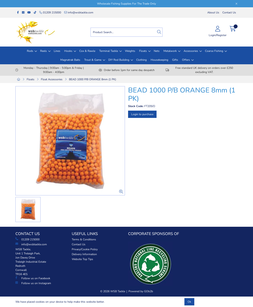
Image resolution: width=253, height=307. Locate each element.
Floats (143, 51)
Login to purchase (142, 114)
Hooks (68, 51)
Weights (130, 51)
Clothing (141, 60)
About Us (213, 12)
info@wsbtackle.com (78, 12)
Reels (43, 51)
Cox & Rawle (87, 51)
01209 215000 (50, 12)
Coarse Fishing (214, 51)
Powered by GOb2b (140, 291)
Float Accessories (51, 79)
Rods (30, 51)
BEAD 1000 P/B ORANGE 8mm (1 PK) (92, 79)
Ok (189, 302)
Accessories (191, 51)
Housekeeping (159, 60)
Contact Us (229, 12)
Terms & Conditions (84, 239)
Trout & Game (92, 60)
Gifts (175, 60)
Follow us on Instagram (33, 283)
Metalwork (170, 51)
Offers (186, 60)
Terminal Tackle (108, 51)
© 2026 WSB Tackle (112, 291)
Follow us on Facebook (32, 278)
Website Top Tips (82, 259)
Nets (157, 51)
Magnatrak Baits (70, 60)
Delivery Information (84, 254)
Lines (57, 51)
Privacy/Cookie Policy (85, 249)
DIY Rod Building (118, 60)
